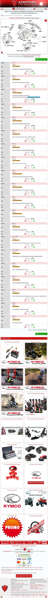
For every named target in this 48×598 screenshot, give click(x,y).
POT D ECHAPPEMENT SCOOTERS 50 (35, 419)
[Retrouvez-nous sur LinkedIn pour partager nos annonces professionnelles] (30, 575)
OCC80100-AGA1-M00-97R (34, 97)
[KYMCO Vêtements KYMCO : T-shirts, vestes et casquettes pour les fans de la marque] (12, 473)
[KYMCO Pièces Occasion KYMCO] (36, 476)
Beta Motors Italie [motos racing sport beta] (33, 594)
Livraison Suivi (18, 552)
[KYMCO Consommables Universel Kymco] (12, 353)
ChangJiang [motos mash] (17, 595)
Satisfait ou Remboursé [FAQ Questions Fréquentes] (10, 567)
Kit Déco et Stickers (12, 490)
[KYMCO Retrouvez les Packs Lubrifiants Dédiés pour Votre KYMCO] (36, 405)
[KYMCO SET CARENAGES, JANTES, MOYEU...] (12, 527)
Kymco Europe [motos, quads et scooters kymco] (42, 594)
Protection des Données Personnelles (38, 586)
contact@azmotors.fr (15, 588)
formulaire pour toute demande (20, 590)
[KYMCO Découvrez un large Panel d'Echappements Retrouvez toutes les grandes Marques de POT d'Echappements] (12, 430)
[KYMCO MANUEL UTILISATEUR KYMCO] (36, 499)
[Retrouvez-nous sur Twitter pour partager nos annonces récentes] (21, 575)
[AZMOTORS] (36, 527)
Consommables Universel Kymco (12, 342)
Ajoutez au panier (41, 59)
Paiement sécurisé (24, 547)
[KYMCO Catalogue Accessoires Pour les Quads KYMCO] (36, 353)
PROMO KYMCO (12, 516)
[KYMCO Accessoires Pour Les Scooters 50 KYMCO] (12, 379)
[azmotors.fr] (18, 8)
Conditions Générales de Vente (36, 588)
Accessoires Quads (35, 342)
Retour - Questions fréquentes (36, 584)
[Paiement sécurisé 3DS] (24, 560)
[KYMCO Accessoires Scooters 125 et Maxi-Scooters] (36, 379)
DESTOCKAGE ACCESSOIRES (35, 516)
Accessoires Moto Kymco (12, 393)
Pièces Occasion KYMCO (35, 464)
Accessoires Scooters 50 (12, 367)
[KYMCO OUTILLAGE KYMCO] (12, 452)
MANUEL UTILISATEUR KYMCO (36, 490)
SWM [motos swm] (33, 595)
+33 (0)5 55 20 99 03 (20, 583)
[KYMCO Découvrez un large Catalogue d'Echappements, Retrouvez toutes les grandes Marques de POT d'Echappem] (36, 430)
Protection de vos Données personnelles (28, 567)
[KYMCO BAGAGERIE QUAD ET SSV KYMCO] (36, 453)
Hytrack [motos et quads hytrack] (23, 595)
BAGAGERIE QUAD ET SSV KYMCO (36, 444)
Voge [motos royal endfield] (12, 595)
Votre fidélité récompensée (7, 572)
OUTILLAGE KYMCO (12, 444)
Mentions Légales (33, 587)
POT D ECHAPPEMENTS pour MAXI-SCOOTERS (12, 419)
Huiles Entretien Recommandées (35, 393)
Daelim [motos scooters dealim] (41, 595)
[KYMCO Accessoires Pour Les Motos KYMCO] (12, 405)
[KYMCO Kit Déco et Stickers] (12, 502)
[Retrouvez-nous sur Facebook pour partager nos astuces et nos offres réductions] (18, 575)
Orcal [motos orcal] (37, 595)
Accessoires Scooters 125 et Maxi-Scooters (36, 367)
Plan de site (44, 592)
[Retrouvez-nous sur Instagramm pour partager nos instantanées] (27, 575)
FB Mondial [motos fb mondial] (28, 595)
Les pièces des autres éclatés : (15, 56)
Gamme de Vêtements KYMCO (12, 464)
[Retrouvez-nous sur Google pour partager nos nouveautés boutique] (24, 575)
